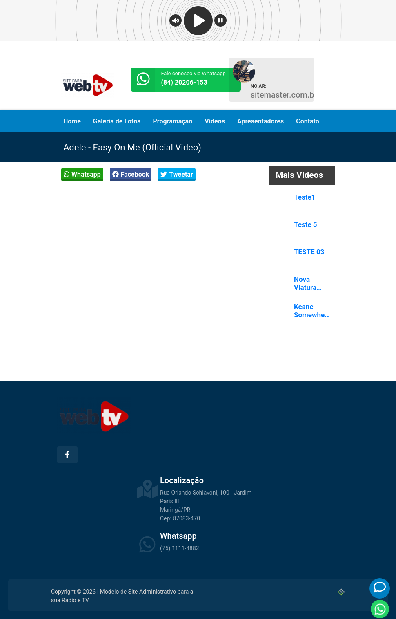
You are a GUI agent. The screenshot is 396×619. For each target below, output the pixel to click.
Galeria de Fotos (117, 121)
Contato (307, 121)
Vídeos (215, 121)
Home (72, 121)
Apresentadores (260, 121)
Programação (173, 121)
